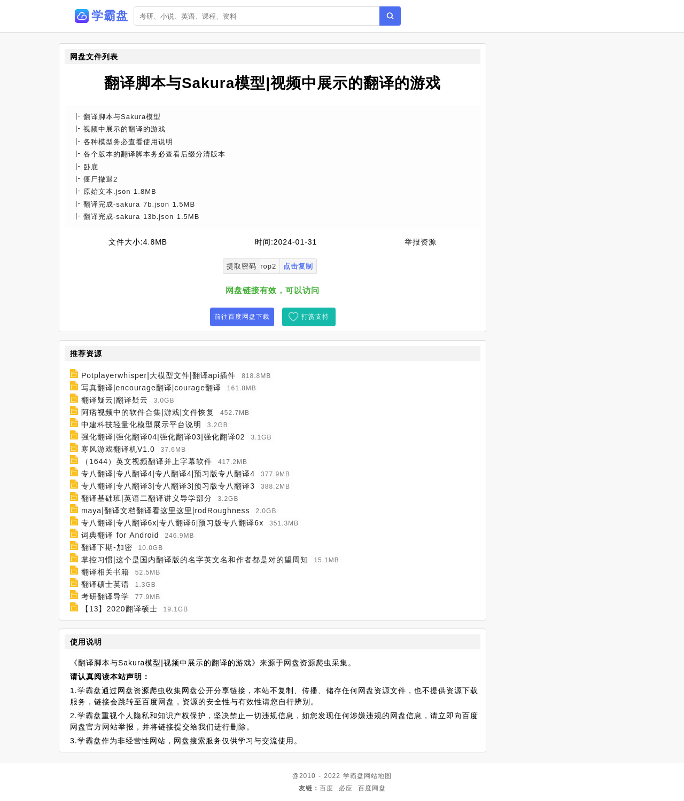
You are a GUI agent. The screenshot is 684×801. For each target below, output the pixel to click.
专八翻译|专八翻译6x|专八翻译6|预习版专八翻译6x (172, 523)
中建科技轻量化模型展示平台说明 (141, 424)
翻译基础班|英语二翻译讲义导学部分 (146, 498)
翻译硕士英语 (105, 584)
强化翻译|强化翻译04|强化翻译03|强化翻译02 (163, 437)
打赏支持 (315, 316)
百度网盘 (372, 788)
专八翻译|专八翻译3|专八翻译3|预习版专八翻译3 (168, 486)
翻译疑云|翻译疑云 (114, 400)
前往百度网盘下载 (242, 316)
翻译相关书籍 (105, 572)
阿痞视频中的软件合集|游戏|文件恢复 (147, 412)
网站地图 (378, 776)
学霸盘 (353, 776)
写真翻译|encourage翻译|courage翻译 (151, 387)
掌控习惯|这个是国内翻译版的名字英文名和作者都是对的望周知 (194, 559)
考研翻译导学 (105, 596)
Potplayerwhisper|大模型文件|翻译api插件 (158, 375)
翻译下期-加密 (107, 547)
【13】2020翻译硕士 (119, 608)
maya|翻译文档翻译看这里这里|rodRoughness (165, 510)
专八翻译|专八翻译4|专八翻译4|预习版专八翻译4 (168, 473)
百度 (326, 788)
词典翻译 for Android (120, 535)
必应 (346, 788)
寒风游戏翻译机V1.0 (118, 449)
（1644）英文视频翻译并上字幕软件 (146, 461)
